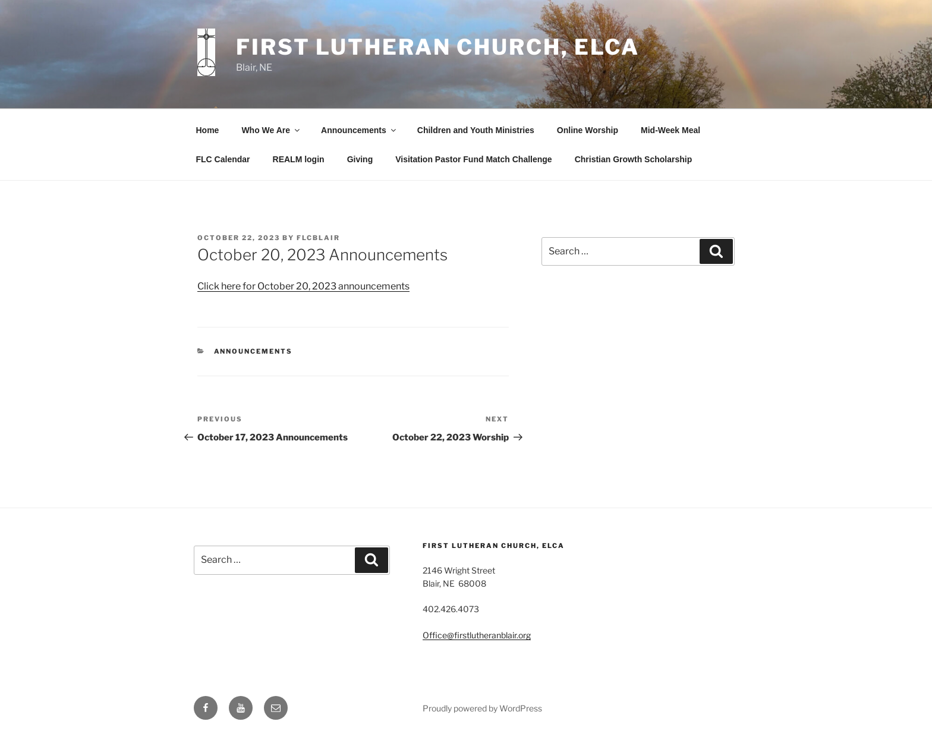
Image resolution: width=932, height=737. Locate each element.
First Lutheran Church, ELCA (438, 47)
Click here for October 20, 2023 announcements (303, 286)
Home (207, 130)
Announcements (359, 130)
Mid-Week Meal (670, 130)
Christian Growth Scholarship (633, 159)
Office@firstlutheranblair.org (477, 635)
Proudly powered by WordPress (482, 708)
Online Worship (587, 130)
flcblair (318, 238)
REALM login (299, 159)
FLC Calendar (223, 159)
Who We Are (271, 130)
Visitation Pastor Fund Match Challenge (473, 159)
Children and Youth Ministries (475, 130)
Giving (360, 159)
